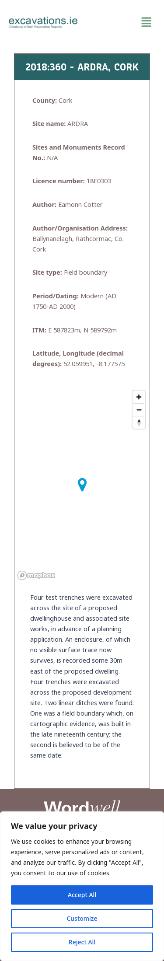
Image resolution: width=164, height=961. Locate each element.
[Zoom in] (139, 397)
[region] (82, 886)
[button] (121, 22)
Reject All (82, 942)
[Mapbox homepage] (36, 575)
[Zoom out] (139, 409)
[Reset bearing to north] (139, 422)
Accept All (82, 895)
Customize (81, 918)
